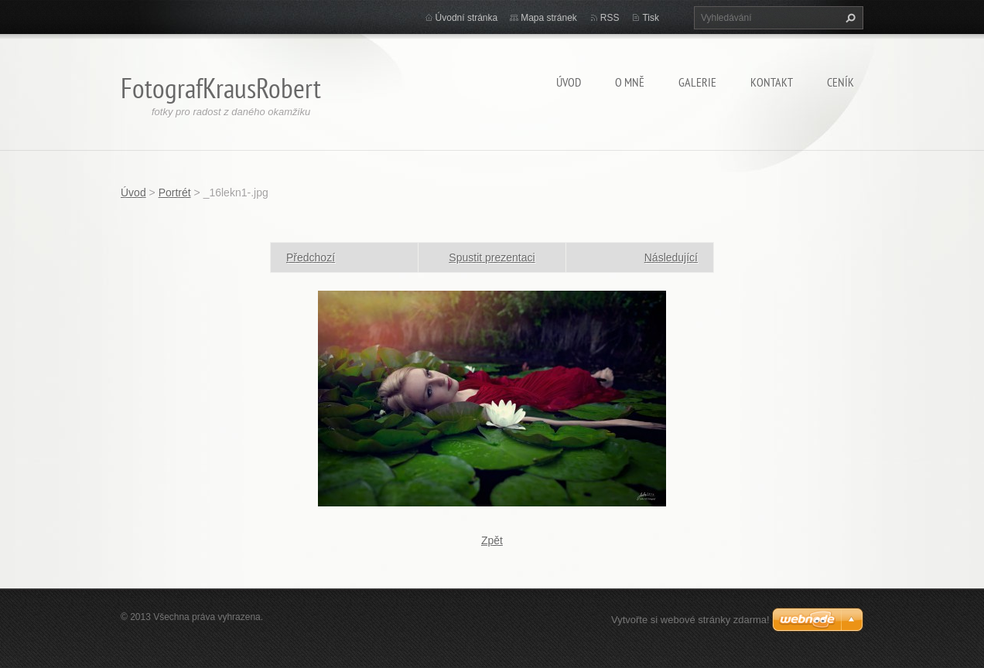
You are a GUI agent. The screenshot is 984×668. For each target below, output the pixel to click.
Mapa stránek (549, 17)
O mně (629, 82)
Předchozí (310, 257)
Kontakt (771, 82)
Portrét (175, 192)
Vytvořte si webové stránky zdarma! (690, 619)
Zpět (492, 540)
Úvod (568, 82)
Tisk (650, 17)
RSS (610, 17)
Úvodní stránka (467, 17)
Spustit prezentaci (492, 257)
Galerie (697, 82)
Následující (671, 257)
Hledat (848, 17)
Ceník (840, 82)
